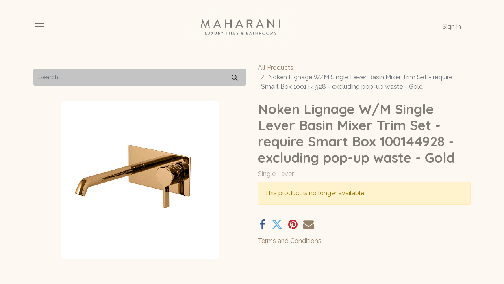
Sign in (451, 26)
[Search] (234, 77)
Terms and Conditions (289, 241)
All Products (275, 67)
